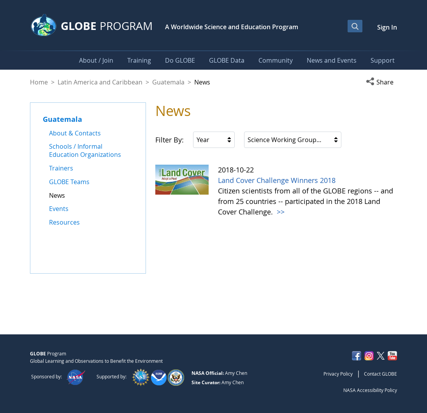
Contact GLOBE (380, 374)
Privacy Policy (338, 374)
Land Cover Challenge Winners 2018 (277, 180)
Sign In (387, 27)
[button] (381, 82)
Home (39, 82)
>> (280, 211)
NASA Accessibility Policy (370, 390)
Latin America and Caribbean (100, 82)
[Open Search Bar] (355, 26)
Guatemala (168, 82)
